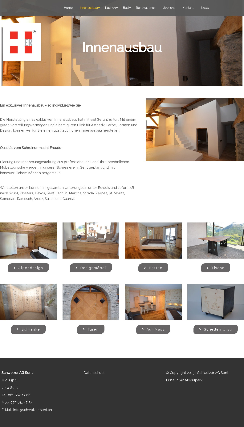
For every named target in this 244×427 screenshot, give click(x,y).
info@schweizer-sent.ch (32, 410)
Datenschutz (94, 373)
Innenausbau (89, 8)
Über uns (169, 8)
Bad (126, 8)
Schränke (28, 329)
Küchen (110, 8)
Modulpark (193, 380)
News (205, 8)
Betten (153, 268)
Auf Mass (153, 329)
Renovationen (146, 8)
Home (68, 8)
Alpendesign (28, 268)
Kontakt (188, 8)
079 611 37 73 (21, 402)
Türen (91, 329)
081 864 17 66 (19, 395)
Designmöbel (90, 268)
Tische (216, 268)
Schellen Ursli (215, 329)
